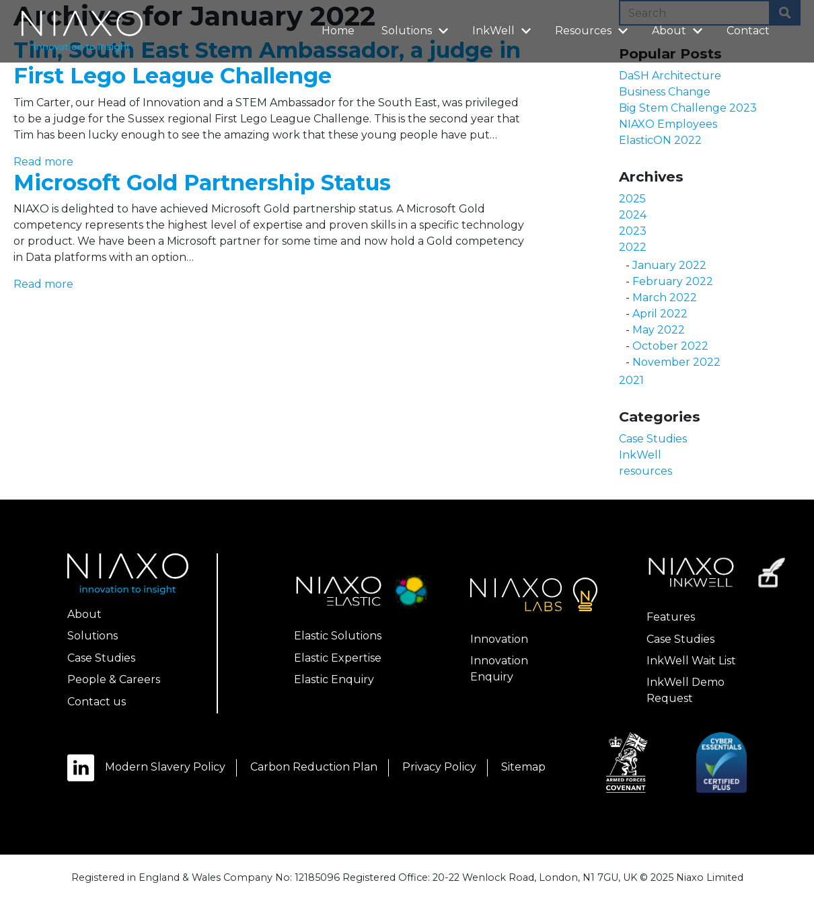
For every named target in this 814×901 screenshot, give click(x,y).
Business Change (664, 91)
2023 (632, 231)
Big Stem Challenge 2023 (688, 108)
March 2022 (664, 297)
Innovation (499, 639)
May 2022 (658, 329)
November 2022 (676, 362)
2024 (632, 214)
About (679, 30)
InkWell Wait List (691, 660)
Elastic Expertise (337, 658)
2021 (631, 380)
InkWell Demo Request (685, 690)
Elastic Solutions (337, 635)
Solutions (416, 30)
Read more (43, 161)
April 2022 (660, 313)
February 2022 (672, 281)
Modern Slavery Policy (165, 766)
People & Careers (113, 679)
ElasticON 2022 (660, 140)
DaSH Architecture (670, 75)
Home (338, 30)
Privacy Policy (439, 766)
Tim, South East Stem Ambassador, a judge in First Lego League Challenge (267, 63)
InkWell (503, 30)
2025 (632, 198)
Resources (593, 30)
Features (670, 617)
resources (645, 471)
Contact (748, 30)
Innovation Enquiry (499, 668)
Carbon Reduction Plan (313, 766)
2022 (632, 247)
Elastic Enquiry (334, 679)
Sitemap (523, 766)
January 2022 (669, 265)
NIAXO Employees (668, 124)
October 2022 (670, 346)
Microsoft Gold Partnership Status (202, 182)
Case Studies (653, 438)
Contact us (96, 701)
